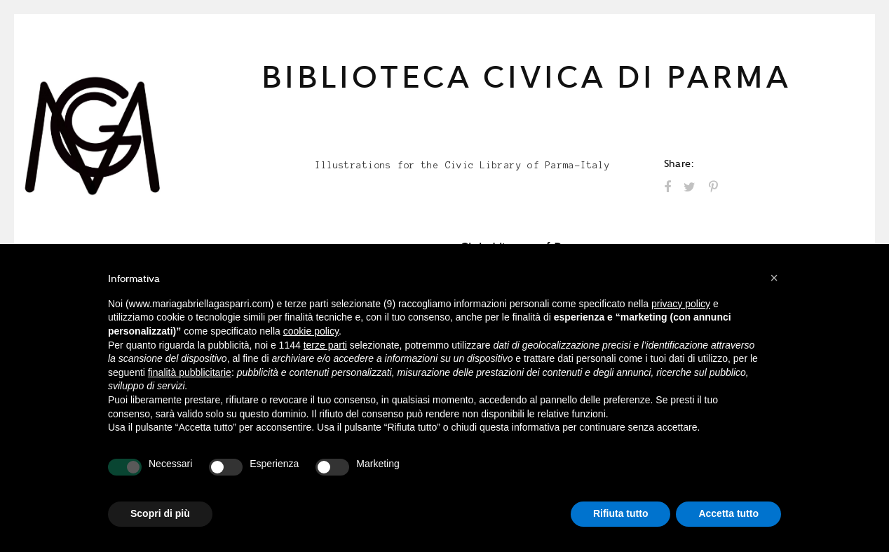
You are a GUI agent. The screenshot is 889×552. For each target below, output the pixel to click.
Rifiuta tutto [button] (621, 513)
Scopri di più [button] (160, 513)
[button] (774, 278)
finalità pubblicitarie (189, 372)
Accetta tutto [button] (728, 513)
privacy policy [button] (680, 303)
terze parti (325, 345)
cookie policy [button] (311, 331)
